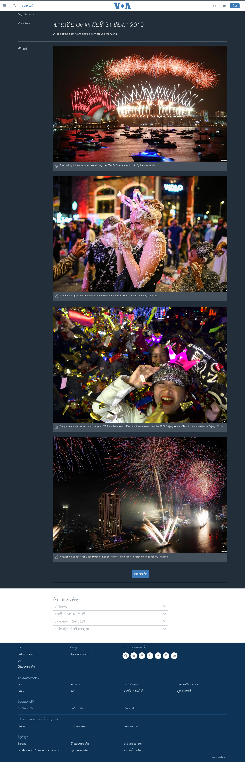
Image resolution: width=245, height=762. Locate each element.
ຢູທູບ (20, 660)
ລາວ (20, 684)
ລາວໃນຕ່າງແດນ (131, 684)
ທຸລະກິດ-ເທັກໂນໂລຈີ (133, 691)
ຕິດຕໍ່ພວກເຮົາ (77, 708)
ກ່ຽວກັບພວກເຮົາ (25, 708)
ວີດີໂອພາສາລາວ (25, 654)
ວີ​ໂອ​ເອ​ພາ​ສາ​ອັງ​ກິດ (80, 744)
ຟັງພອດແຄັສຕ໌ (130, 708)
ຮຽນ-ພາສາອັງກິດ (185, 691)
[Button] (22, 49)
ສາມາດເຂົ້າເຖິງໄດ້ (132, 750)
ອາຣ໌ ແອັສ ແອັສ (78, 726)
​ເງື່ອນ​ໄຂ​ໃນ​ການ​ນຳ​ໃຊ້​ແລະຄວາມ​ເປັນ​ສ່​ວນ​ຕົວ (39, 750)
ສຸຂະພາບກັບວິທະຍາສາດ (188, 684)
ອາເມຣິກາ (75, 684)
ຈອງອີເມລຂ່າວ (131, 726)
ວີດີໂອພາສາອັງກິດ (26, 667)
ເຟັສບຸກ (21, 726)
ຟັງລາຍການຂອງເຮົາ (79, 654)
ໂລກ (73, 691)
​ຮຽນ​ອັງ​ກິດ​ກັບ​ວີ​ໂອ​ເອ (80, 750)
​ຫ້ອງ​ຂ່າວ (22, 744)
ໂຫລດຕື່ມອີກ (140, 574)
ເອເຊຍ (21, 691)
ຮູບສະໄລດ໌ (27, 6)
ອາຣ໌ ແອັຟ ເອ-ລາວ (133, 744)
